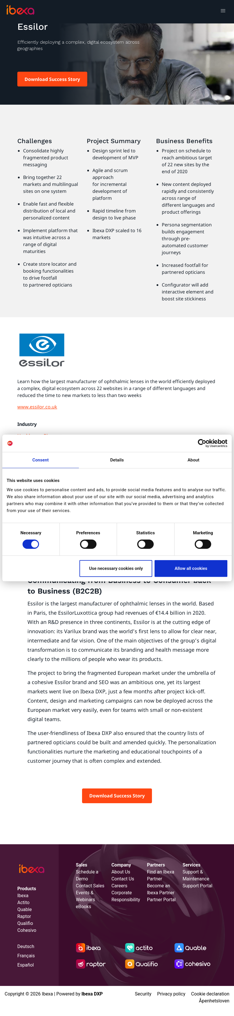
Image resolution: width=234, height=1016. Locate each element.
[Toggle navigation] (222, 11)
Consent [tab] (40, 460)
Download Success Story (52, 79)
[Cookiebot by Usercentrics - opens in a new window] (202, 443)
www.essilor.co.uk (37, 407)
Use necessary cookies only (116, 568)
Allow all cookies (190, 568)
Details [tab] (117, 460)
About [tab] (193, 460)
